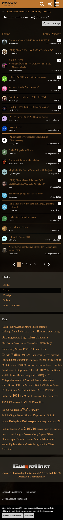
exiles (5, 364)
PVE (24, 402)
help (37, 370)
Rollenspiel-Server (47, 421)
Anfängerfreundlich (12, 331)
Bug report (14, 337)
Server (30, 428)
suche (29, 439)
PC (3, 390)
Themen (7, 290)
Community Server (12, 349)
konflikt (5, 375)
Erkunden (32, 360)
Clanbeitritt (42, 337)
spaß (13, 439)
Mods (46, 380)
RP (58, 421)
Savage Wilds (16, 429)
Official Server (24, 385)
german (24, 370)
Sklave (50, 434)
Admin (5, 326)
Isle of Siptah (54, 370)
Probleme (7, 396)
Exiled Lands (54, 359)
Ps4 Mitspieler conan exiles (33, 396)
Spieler (21, 439)
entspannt (22, 359)
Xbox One (7, 449)
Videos (6, 300)
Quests (5, 421)
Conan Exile (40, 349)
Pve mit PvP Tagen (10, 410)
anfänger (43, 327)
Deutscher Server (40, 355)
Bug (4, 337)
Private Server (37, 390)
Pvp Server (40, 415)
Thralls (5, 444)
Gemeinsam (7, 370)
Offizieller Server (50, 385)
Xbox (51, 444)
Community (44, 343)
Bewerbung (52, 331)
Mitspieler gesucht (13, 380)
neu (52, 380)
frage (48, 365)
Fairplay (13, 365)
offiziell (37, 385)
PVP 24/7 (34, 409)
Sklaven (6, 439)
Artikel (6, 285)
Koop (13, 375)
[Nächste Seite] (48, 264)
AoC (26, 331)
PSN (9, 402)
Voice (21, 444)
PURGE (16, 402)
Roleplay (15, 421)
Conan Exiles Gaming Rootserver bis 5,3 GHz (25, 473)
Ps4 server (52, 396)
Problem (49, 390)
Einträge (7, 295)
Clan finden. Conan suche (14, 343)
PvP (24, 409)
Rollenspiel (29, 421)
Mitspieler (43, 375)
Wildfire (43, 444)
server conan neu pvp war (49, 429)
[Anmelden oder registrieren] (50, 4)
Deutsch (25, 355)
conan (27, 349)
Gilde (31, 370)
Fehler (22, 364)
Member (21, 375)
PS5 (4, 402)
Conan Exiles (11, 355)
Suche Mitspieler (44, 439)
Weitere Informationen (12, 515)
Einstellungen (9, 359)
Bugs (23, 337)
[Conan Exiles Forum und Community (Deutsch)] (9, 3)
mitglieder (31, 375)
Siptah (42, 434)
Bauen (41, 331)
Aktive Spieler (31, 327)
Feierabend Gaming (36, 365)
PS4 (16, 396)
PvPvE (51, 415)
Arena (33, 331)
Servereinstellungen (12, 434)
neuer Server (8, 385)
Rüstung (6, 429)
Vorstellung (32, 444)
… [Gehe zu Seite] (39, 264)
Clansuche (32, 343)
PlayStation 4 (23, 390)
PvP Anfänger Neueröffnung (17, 415)
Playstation (11, 390)
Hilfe (43, 370)
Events (42, 359)
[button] (41, 4)
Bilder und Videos (11, 305)
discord (55, 355)
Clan (31, 337)
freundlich (57, 365)
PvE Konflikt (36, 402)
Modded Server (33, 380)
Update (13, 444)
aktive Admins (17, 327)
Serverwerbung (31, 434)
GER (16, 370)
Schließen (29, 515)
